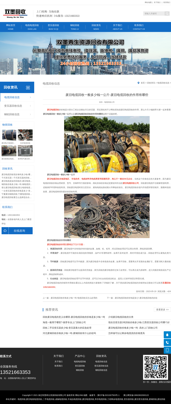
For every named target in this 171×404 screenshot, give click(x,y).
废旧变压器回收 (141, 399)
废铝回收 (161, 399)
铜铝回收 (74, 27)
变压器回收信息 (13, 105)
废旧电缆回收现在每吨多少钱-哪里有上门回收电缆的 (25, 174)
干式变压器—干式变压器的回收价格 (17, 178)
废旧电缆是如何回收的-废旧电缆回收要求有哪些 (23, 181)
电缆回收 (22, 399)
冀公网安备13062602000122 (136, 395)
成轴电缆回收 (61, 399)
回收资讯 (96, 27)
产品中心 (80, 356)
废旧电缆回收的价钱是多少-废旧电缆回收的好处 (136, 298)
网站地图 (148, 2)
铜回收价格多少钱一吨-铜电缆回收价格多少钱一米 (24, 184)
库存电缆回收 (101, 399)
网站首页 (10, 27)
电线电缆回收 (32, 27)
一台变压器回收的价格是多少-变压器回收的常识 (23, 191)
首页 (143, 83)
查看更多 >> (162, 309)
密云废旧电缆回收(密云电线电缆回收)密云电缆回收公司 (26, 187)
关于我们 (157, 2)
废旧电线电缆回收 (34, 399)
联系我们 (166, 2)
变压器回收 (53, 27)
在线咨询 (13, 230)
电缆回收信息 (12, 97)
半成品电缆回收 (75, 399)
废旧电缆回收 (88, 399)
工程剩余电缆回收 (115, 399)
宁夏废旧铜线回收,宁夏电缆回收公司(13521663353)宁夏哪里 (29, 194)
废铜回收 (153, 399)
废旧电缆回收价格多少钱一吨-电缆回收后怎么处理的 (74, 298)
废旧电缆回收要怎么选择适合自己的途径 (19, 197)
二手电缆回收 (49, 399)
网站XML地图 (81, 395)
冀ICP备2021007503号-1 (108, 395)
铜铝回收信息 (12, 114)
